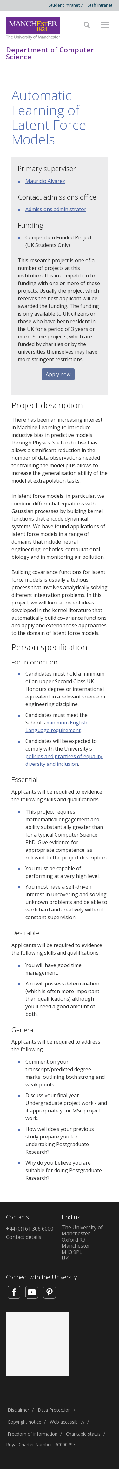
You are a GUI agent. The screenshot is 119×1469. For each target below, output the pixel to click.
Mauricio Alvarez (45, 180)
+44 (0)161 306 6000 (29, 1228)
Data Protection (54, 1410)
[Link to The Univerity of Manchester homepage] (33, 28)
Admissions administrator (55, 209)
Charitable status (83, 1434)
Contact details (23, 1236)
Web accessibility (67, 1422)
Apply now (58, 374)
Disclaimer (18, 1410)
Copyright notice (24, 1422)
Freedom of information (32, 1434)
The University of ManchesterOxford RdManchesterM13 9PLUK (82, 1243)
